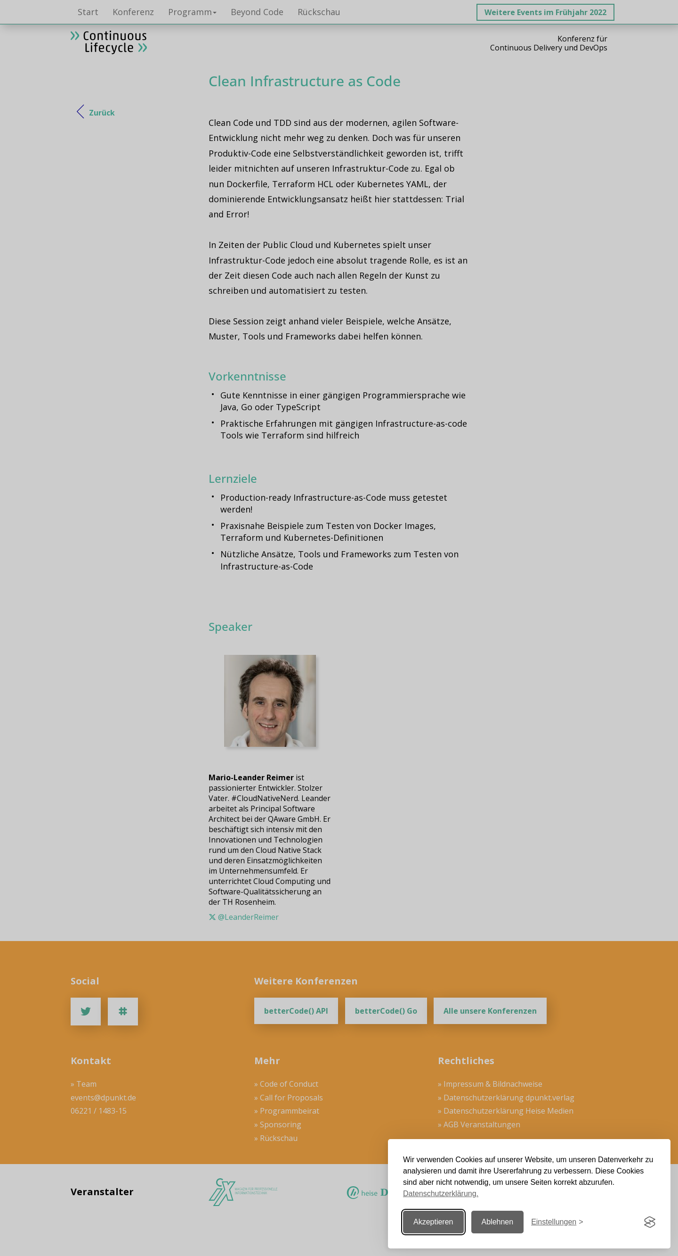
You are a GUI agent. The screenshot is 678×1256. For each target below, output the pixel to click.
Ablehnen (498, 1222)
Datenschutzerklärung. (440, 1194)
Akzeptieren (433, 1222)
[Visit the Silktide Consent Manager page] (649, 1222)
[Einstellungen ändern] (557, 1222)
